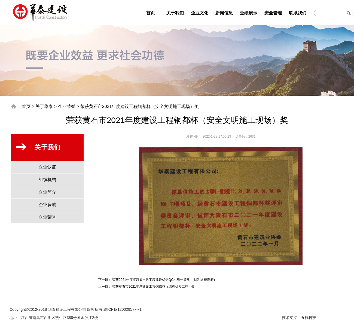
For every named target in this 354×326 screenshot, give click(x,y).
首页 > (28, 106)
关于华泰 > (46, 106)
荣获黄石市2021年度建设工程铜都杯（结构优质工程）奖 (153, 286)
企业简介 (47, 192)
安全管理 (273, 13)
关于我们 (175, 13)
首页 (150, 13)
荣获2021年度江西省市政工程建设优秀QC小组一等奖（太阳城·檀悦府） (164, 280)
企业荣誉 (47, 217)
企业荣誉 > (68, 106)
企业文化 (199, 13)
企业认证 (47, 167)
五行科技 (308, 317)
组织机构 (47, 179)
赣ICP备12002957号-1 (122, 309)
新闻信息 (224, 13)
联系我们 (297, 13)
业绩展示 (248, 13)
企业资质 (47, 204)
